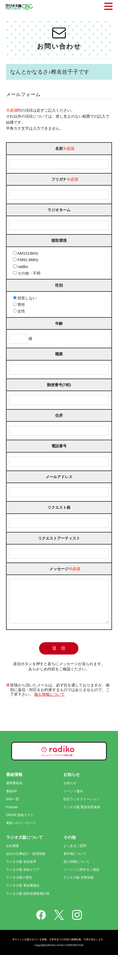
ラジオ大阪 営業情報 (78, 877)
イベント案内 (73, 791)
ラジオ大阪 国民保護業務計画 (27, 894)
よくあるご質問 (74, 846)
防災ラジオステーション (81, 799)
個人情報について (49, 702)
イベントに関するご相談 (81, 869)
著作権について (74, 854)
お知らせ (69, 783)
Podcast (12, 807)
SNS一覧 (12, 799)
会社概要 (12, 846)
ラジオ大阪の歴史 (19, 877)
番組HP (11, 791)
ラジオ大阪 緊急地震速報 (81, 807)
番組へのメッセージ (21, 823)
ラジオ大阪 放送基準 (21, 862)
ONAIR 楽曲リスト (20, 815)
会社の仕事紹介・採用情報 (25, 854)
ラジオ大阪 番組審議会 (23, 885)
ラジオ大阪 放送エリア (23, 869)
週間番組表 (14, 783)
